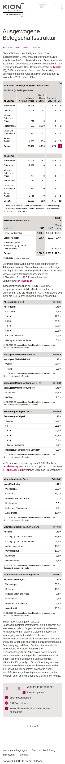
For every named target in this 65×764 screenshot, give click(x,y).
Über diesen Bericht (20, 697)
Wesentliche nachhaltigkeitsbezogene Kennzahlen (30, 710)
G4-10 (17, 47)
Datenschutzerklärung (43, 750)
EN (42, 6)
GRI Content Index (20, 703)
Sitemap (23, 754)
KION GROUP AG (13, 7)
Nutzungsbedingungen (15, 750)
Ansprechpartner (36, 692)
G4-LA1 (36, 47)
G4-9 (9, 47)
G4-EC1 (26, 47)
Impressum (9, 754)
